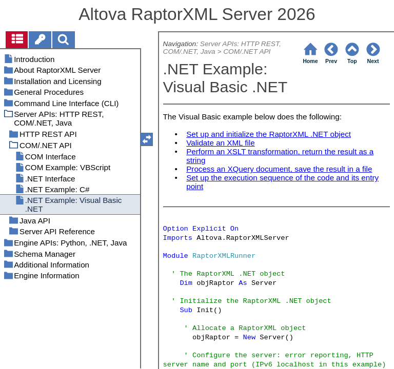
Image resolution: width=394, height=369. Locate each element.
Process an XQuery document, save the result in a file (279, 169)
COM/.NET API (246, 51)
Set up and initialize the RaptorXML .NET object (268, 134)
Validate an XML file (220, 142)
